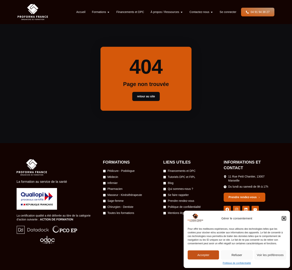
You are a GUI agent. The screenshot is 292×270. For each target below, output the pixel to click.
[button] (284, 218)
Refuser (237, 255)
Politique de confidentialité (237, 263)
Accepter (203, 255)
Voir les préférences (270, 255)
